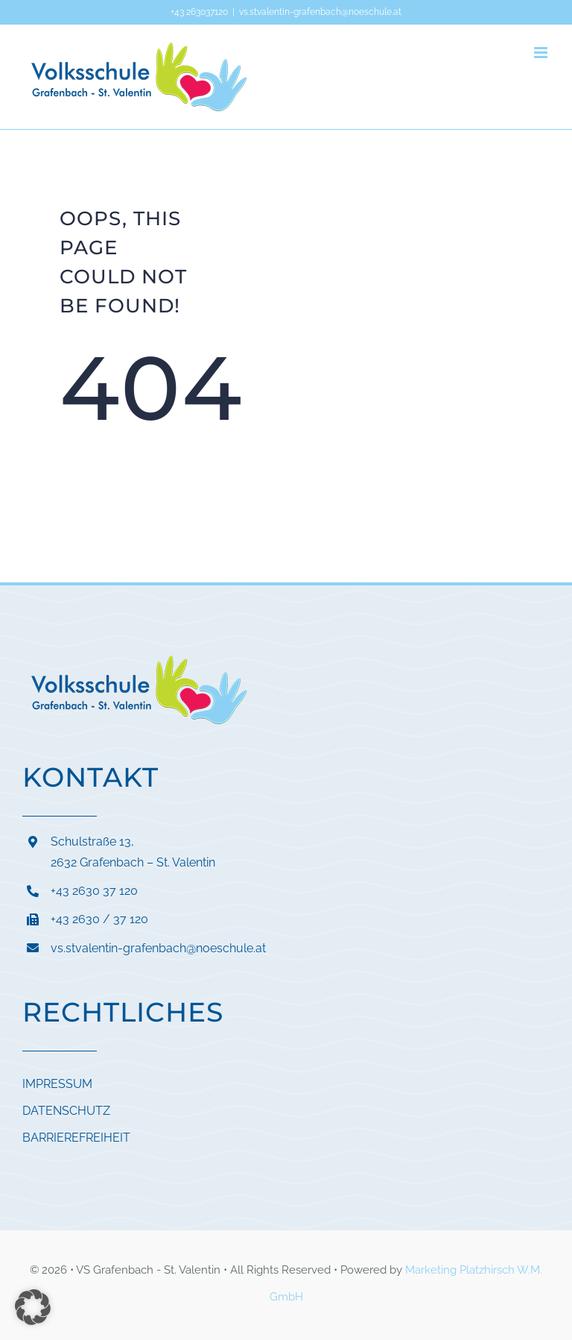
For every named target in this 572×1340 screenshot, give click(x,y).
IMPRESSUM (57, 1084)
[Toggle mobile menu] (542, 52)
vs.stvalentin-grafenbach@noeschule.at (320, 12)
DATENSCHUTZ (66, 1111)
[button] (33, 1307)
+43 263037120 (199, 12)
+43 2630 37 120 (94, 891)
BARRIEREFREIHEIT (76, 1137)
